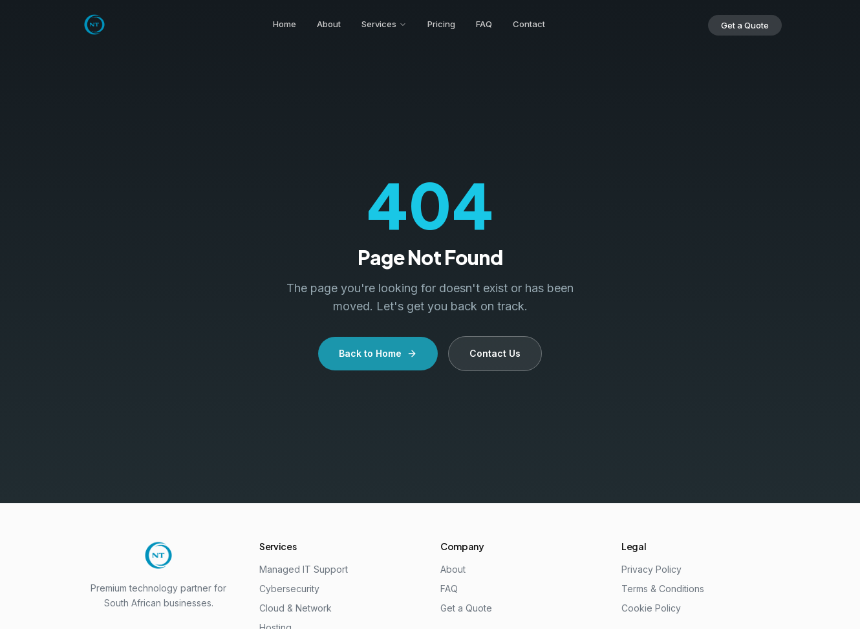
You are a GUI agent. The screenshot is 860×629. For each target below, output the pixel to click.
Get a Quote (745, 25)
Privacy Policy (651, 569)
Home (284, 24)
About (329, 24)
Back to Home (378, 353)
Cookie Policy (651, 607)
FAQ (484, 24)
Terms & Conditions (662, 588)
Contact (529, 24)
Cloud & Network (295, 607)
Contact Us (495, 353)
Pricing (441, 24)
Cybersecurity (289, 588)
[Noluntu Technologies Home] (94, 24)
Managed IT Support (303, 569)
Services (384, 24)
